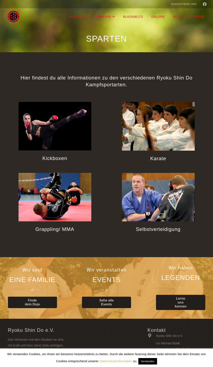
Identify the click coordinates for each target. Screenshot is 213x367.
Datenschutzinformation (115, 361)
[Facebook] (204, 4)
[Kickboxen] (55, 127)
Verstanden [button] (148, 361)
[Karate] (158, 127)
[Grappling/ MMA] (55, 198)
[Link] (14, 16)
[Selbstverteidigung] (158, 198)
